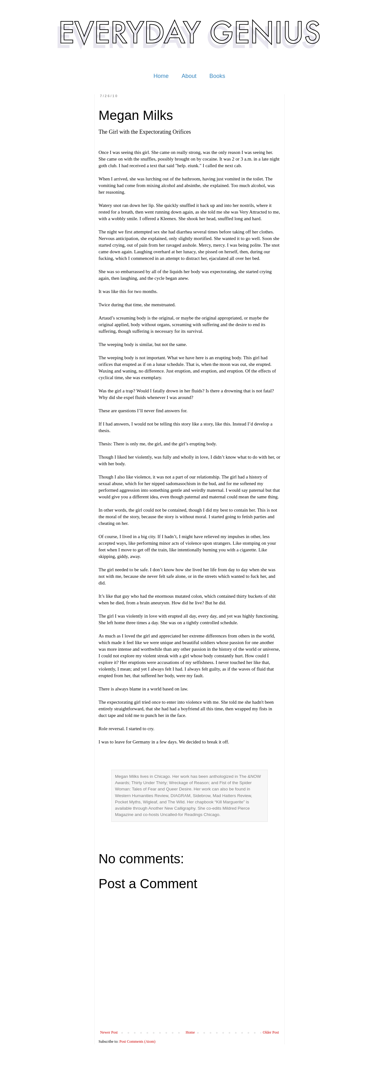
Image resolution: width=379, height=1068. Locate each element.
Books (217, 76)
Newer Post (109, 1032)
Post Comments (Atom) (137, 1041)
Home (161, 76)
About (189, 76)
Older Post (271, 1032)
